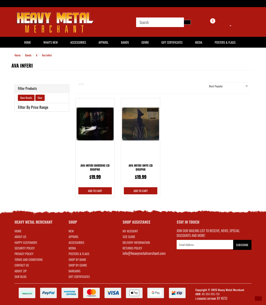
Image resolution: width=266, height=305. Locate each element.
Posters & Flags (225, 42)
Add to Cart (95, 190)
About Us (20, 236)
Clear (40, 97)
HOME (27, 42)
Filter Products (27, 89)
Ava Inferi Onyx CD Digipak (141, 167)
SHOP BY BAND (77, 259)
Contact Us (22, 265)
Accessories (78, 42)
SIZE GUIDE (129, 236)
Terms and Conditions (29, 259)
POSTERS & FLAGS (79, 253)
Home (18, 55)
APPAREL (74, 236)
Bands (125, 42)
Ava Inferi (47, 55)
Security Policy (25, 248)
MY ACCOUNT (130, 231)
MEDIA (72, 248)
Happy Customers (26, 242)
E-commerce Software (205, 298)
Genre (145, 42)
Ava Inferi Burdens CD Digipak (95, 167)
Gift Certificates (171, 42)
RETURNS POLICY (132, 248)
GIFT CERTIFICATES (79, 276)
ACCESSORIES (76, 242)
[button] (258, 298)
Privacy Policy (24, 253)
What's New (50, 42)
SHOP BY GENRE (78, 265)
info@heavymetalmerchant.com (144, 253)
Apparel (103, 42)
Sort (198, 86)
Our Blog (20, 276)
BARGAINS (74, 271)
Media (198, 42)
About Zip (21, 271)
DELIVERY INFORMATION (136, 242)
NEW (71, 231)
